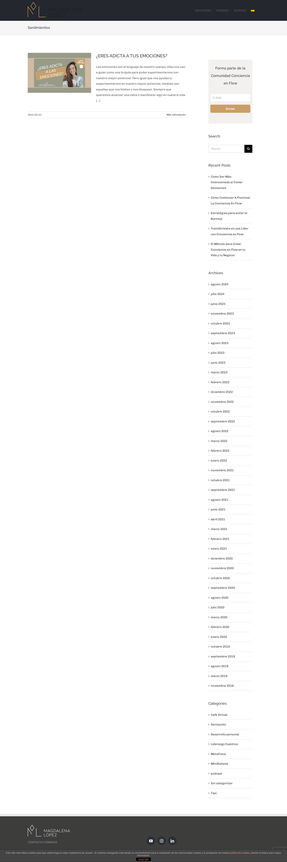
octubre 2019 (220, 646)
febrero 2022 (220, 450)
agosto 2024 (219, 284)
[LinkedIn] (172, 840)
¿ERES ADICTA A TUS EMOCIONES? (131, 55)
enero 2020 (219, 637)
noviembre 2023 (222, 313)
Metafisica (218, 754)
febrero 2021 (220, 539)
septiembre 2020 (223, 588)
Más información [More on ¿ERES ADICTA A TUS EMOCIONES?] (176, 114)
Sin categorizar (222, 783)
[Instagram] (161, 840)
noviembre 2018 (222, 686)
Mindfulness (219, 763)
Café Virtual (219, 715)
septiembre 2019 (223, 656)
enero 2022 (219, 460)
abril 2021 (218, 519)
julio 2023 (217, 353)
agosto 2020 (219, 597)
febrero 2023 (220, 382)
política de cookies (240, 853)
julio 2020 (217, 607)
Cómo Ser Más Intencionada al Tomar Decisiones (227, 182)
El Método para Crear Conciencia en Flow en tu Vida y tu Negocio (228, 249)
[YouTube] (151, 840)
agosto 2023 (219, 343)
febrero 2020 (220, 627)
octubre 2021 (220, 480)
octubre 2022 (220, 411)
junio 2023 (218, 362)
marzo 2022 (219, 441)
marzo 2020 (219, 617)
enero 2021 (219, 548)
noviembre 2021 (222, 470)
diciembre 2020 (222, 558)
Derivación (218, 724)
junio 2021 (218, 509)
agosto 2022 (219, 431)
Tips (214, 793)
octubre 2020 (220, 578)
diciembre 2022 (222, 392)
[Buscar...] (226, 149)
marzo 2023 (219, 372)
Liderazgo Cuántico (224, 744)
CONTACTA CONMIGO (42, 842)
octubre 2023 (220, 323)
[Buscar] (248, 149)
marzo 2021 (219, 529)
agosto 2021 (219, 500)
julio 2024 (217, 294)
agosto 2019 (219, 666)
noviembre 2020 (222, 568)
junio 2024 (218, 304)
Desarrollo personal (225, 734)
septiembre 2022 (223, 421)
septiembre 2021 (223, 490)
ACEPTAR (143, 859)
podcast (216, 773)
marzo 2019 (219, 676)
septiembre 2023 (223, 333)
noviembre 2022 (222, 402)
